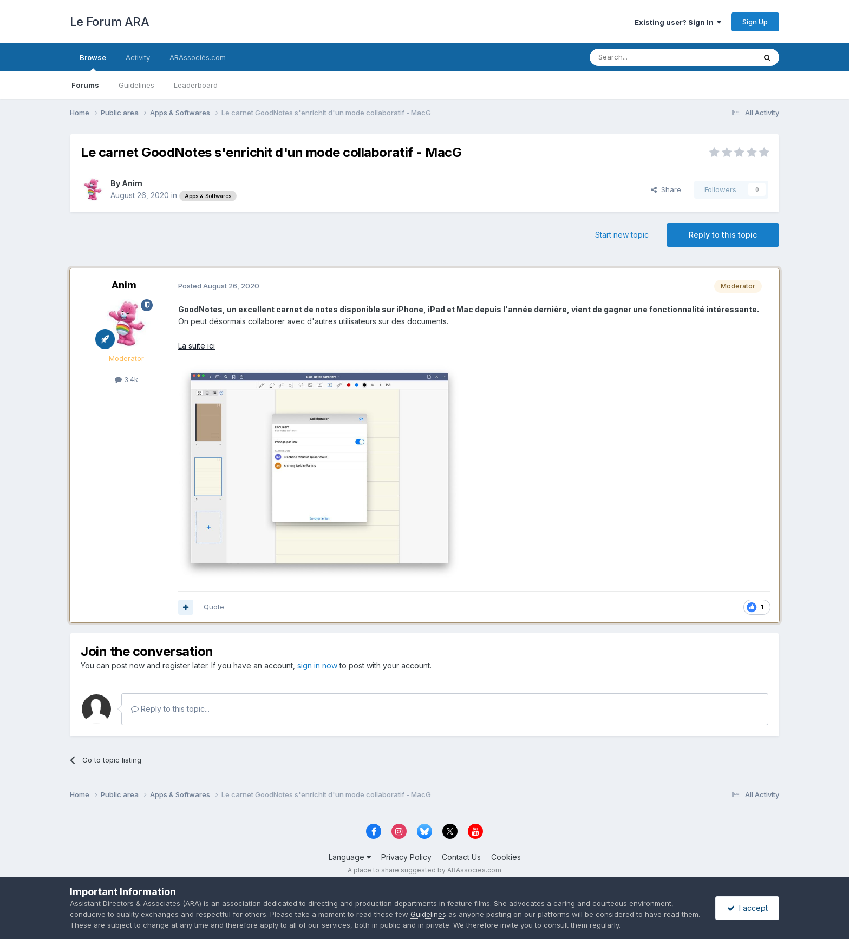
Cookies (506, 857)
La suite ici (196, 345)
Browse (93, 62)
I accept (747, 907)
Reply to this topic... (170, 708)
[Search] (645, 57)
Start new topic (622, 234)
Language (350, 857)
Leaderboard (196, 85)
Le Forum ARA (109, 22)
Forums (85, 85)
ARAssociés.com (197, 57)
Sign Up (755, 21)
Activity (138, 57)
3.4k (126, 379)
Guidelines (136, 85)
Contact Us (461, 857)
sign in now (317, 665)
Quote (214, 606)
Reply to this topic (723, 234)
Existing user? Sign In (678, 22)
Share (666, 189)
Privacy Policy (406, 857)
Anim (132, 183)
